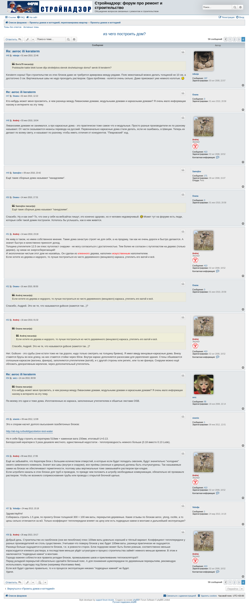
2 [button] (234, 39)
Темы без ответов (12, 27)
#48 (7, 120)
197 (205, 78)
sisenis (195, 418)
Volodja (195, 507)
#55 (7, 419)
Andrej (195, 140)
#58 (7, 535)
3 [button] (238, 39)
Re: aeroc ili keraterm (23, 51)
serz (194, 397)
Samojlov (196, 171)
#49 (7, 173)
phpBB (136, 600)
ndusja (195, 74)
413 (205, 152)
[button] (226, 39)
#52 (7, 286)
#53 (7, 320)
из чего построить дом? (124, 34)
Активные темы (31, 27)
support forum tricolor (105, 600)
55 (205, 402)
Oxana (195, 95)
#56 (7, 456)
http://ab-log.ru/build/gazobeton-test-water (29, 431)
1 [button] (230, 39)
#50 (7, 197)
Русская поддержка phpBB (124, 602)
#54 (7, 378)
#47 (7, 96)
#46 (7, 55)
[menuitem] (21, 17)
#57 (7, 508)
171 (205, 176)
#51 (7, 234)
